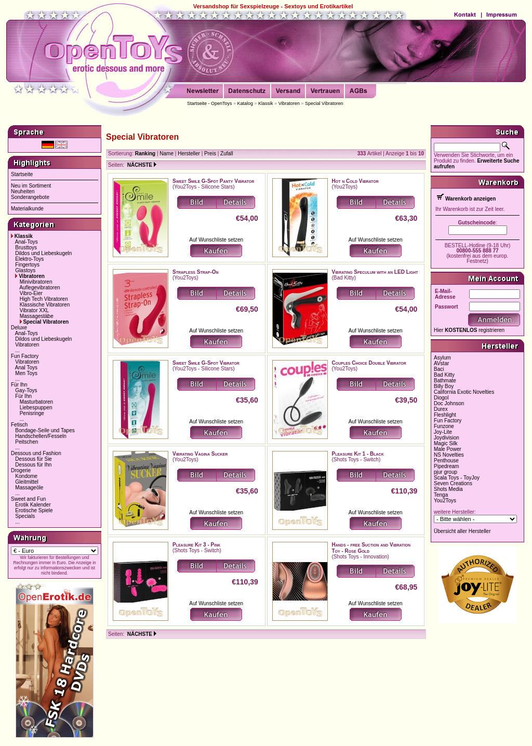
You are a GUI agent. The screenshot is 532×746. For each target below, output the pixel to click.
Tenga (441, 495)
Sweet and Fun (28, 499)
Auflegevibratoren (39, 287)
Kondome (26, 476)
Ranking (145, 153)
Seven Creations (453, 483)
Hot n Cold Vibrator (355, 181)
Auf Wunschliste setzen (216, 240)
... (17, 350)
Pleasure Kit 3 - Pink (196, 545)
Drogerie (21, 470)
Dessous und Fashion (36, 453)
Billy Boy (444, 386)
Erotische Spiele (33, 510)
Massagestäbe (37, 316)
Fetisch (19, 425)
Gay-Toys (26, 390)
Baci (439, 369)
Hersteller (189, 153)
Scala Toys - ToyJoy (457, 478)
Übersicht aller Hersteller (462, 531)
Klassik (265, 103)
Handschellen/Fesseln (40, 436)
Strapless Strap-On (195, 272)
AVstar (441, 363)
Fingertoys (27, 265)
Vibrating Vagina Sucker (200, 454)
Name (166, 153)
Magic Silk (446, 443)
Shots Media (448, 489)
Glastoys (25, 270)
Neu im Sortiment (31, 186)
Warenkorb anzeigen (470, 199)
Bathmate (445, 380)
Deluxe (19, 327)
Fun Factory (24, 356)
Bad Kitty (444, 375)
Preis (210, 153)
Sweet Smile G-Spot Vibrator (206, 363)
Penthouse (446, 460)
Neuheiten (23, 191)
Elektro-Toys (29, 259)
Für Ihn (19, 385)
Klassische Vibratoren (45, 305)
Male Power (447, 449)
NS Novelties (449, 455)
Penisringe (32, 413)
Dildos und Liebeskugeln (43, 253)
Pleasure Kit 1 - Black (358, 454)
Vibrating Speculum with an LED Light (375, 272)
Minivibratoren (36, 282)
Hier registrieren (469, 330)
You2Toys (445, 500)
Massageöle (29, 487)
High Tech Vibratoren (44, 299)
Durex (441, 409)
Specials (25, 516)
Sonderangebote (30, 197)
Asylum (442, 358)
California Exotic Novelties (464, 392)
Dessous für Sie (33, 459)
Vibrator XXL (34, 310)
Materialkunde (27, 208)
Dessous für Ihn (33, 465)
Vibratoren (289, 103)
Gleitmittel (26, 482)
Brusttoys (26, 247)
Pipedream (446, 466)
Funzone (444, 426)
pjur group (445, 472)
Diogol (441, 398)
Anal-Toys (26, 242)
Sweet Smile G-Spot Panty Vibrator (213, 181)
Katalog (245, 103)
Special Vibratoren (324, 103)
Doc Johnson (449, 403)
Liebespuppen (36, 407)
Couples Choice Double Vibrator (369, 363)
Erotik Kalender (32, 505)
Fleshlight (445, 415)
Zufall (226, 153)
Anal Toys (26, 367)
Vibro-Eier (31, 293)
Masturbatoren (36, 402)
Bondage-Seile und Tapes (44, 430)
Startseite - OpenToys (209, 103)
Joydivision (446, 438)
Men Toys (26, 373)
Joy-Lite (443, 432)
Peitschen (26, 442)
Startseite (22, 174)
